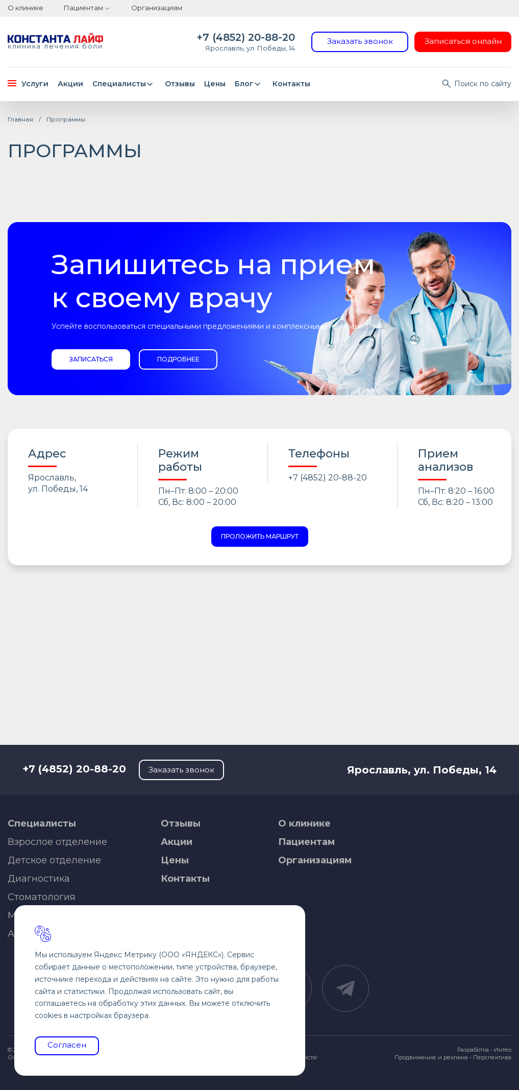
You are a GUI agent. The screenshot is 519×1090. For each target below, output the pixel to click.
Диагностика (39, 878)
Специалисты (124, 83)
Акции (70, 83)
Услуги (28, 83)
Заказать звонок (360, 41)
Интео (502, 1049)
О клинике (25, 8)
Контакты (291, 83)
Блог (249, 83)
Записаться (91, 359)
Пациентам (83, 8)
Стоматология (42, 897)
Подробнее (178, 359)
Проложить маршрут (260, 536)
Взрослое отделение (57, 841)
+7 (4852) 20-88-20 (245, 37)
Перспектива (492, 1057)
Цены (215, 83)
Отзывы (180, 83)
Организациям (156, 8)
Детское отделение (54, 860)
